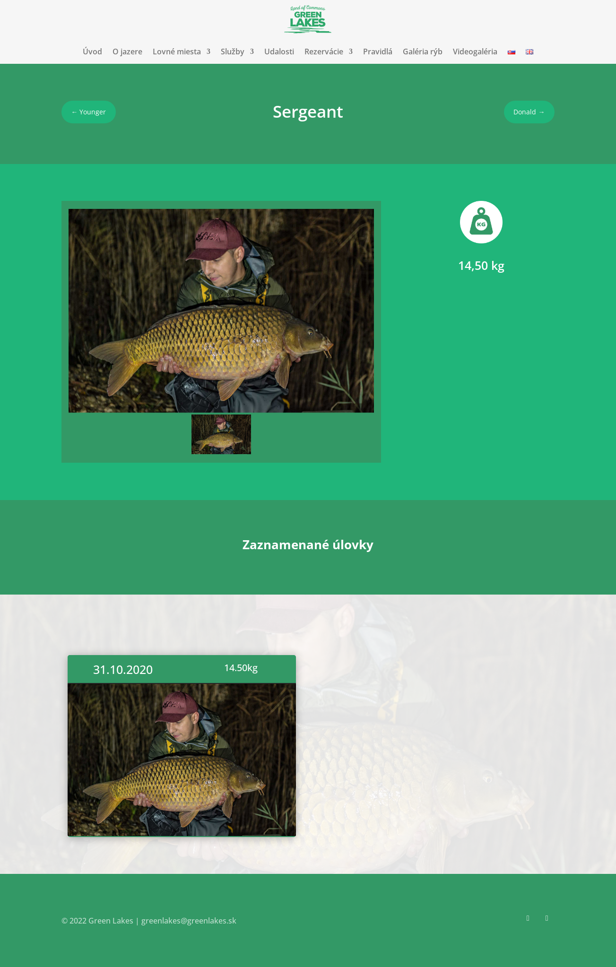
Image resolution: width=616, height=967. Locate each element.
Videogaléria (475, 51)
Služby (232, 51)
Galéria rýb (422, 51)
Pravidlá (377, 51)
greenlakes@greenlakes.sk (188, 920)
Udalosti (279, 51)
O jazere (127, 51)
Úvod (92, 51)
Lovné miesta (177, 51)
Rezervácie (323, 51)
